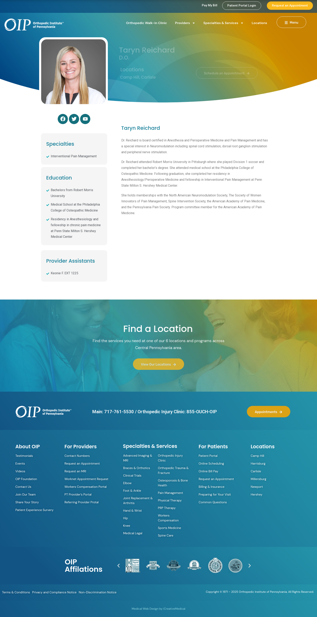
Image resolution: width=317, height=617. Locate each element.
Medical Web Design (145, 608)
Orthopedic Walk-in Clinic (146, 23)
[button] (118, 565)
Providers (185, 23)
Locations (259, 23)
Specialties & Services (223, 23)
